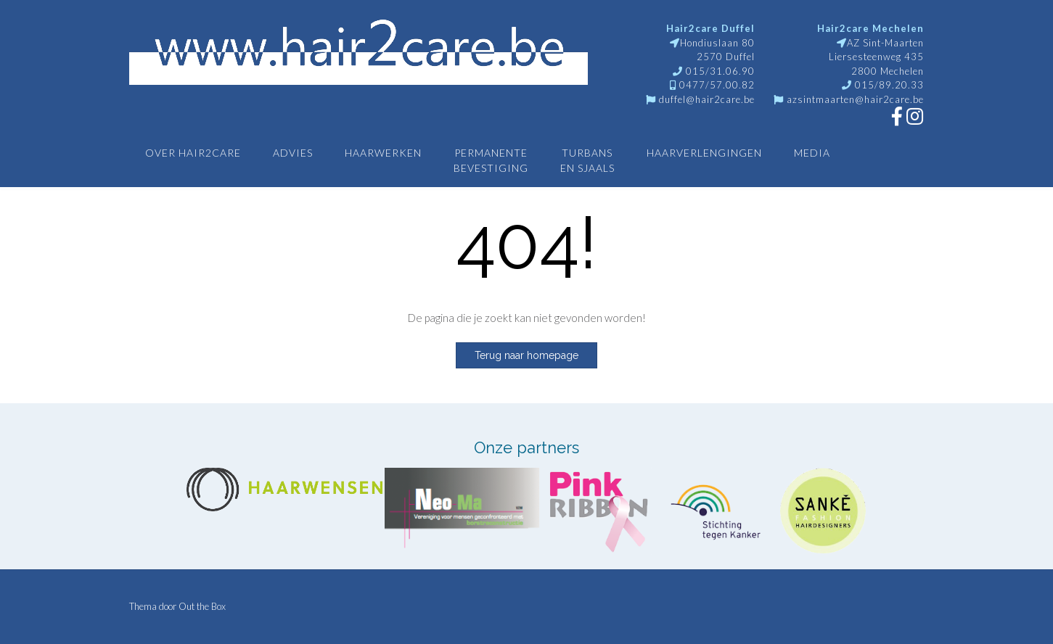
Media (812, 152)
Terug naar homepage (526, 355)
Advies (293, 152)
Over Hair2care (193, 152)
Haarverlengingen (704, 152)
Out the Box (202, 606)
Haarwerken (383, 152)
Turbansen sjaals (587, 160)
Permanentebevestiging (491, 160)
